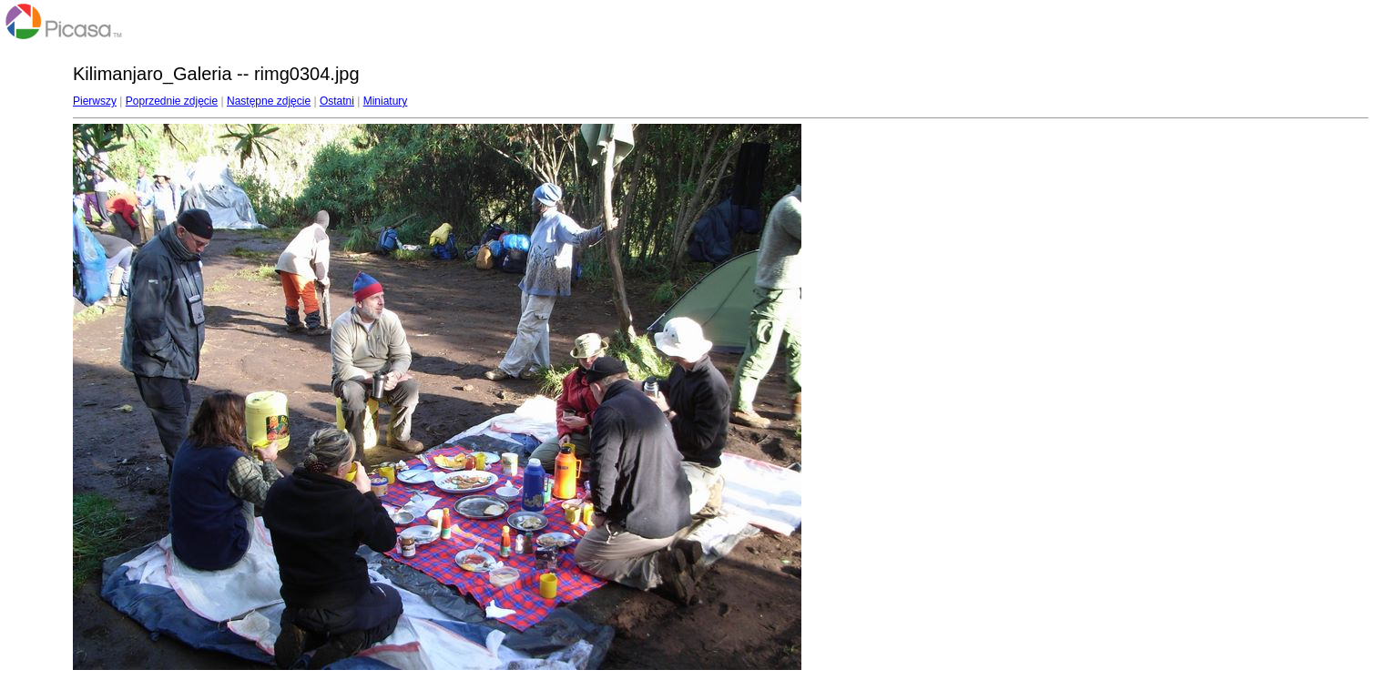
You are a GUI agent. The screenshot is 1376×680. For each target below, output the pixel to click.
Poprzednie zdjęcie (172, 101)
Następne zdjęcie (269, 101)
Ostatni (337, 101)
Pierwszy (95, 101)
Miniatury (385, 101)
